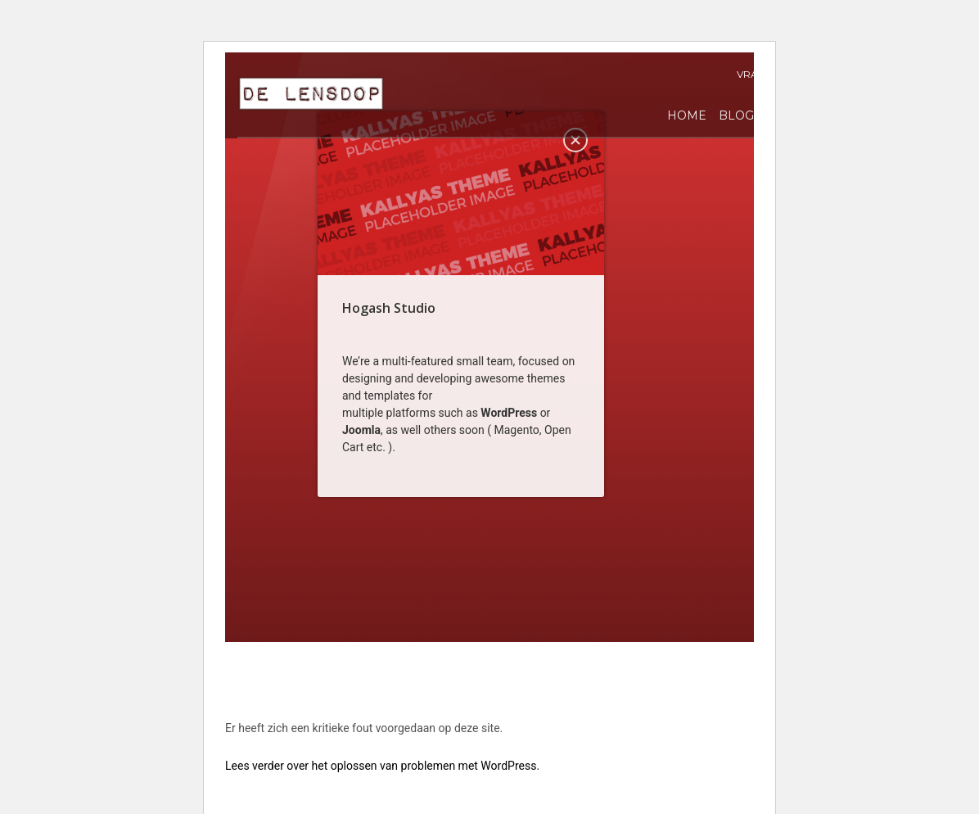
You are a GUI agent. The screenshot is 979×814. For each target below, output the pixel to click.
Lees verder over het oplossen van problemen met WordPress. (382, 765)
